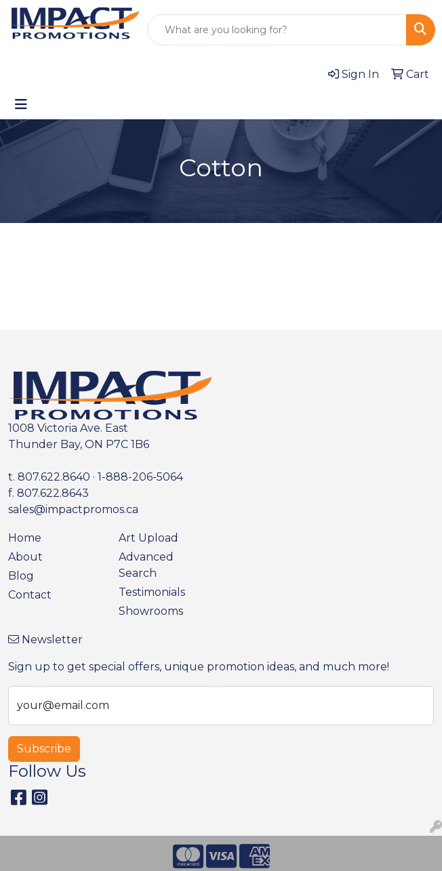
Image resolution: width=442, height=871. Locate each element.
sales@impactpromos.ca (73, 509)
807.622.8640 (54, 476)
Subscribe (44, 748)
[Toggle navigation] (21, 104)
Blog (21, 575)
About (25, 556)
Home (24, 537)
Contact (30, 594)
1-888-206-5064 (140, 476)
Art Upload (148, 537)
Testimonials (152, 592)
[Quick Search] (277, 29)
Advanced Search (146, 565)
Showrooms (151, 611)
